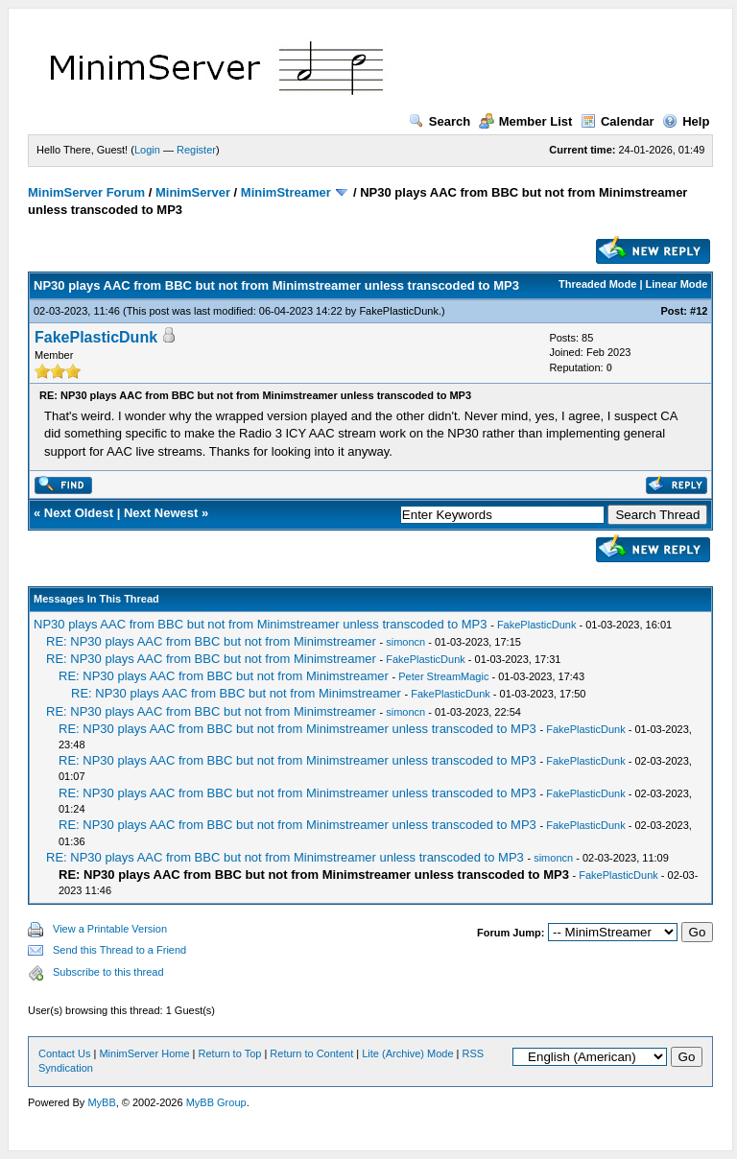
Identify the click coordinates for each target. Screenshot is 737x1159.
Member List (526, 121)
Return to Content (311, 1053)
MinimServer (192, 192)
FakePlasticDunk (399, 311)
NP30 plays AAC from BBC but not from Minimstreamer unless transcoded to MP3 (260, 624)
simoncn (405, 642)
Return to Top (230, 1053)
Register (196, 149)
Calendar (617, 121)
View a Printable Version (110, 928)
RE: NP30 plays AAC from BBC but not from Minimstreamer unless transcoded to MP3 (297, 728)
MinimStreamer (286, 192)
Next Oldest (78, 513)
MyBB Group (216, 1102)
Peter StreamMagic (443, 676)
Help (685, 121)
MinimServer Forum (86, 192)
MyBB (101, 1102)
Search (439, 121)
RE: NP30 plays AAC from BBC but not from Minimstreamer (211, 641)
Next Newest (161, 513)
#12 (698, 311)
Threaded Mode (597, 284)
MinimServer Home (144, 1053)
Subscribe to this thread (108, 972)
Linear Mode (677, 284)
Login (147, 149)
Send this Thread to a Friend (119, 950)
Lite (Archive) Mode (407, 1053)
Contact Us (64, 1053)
